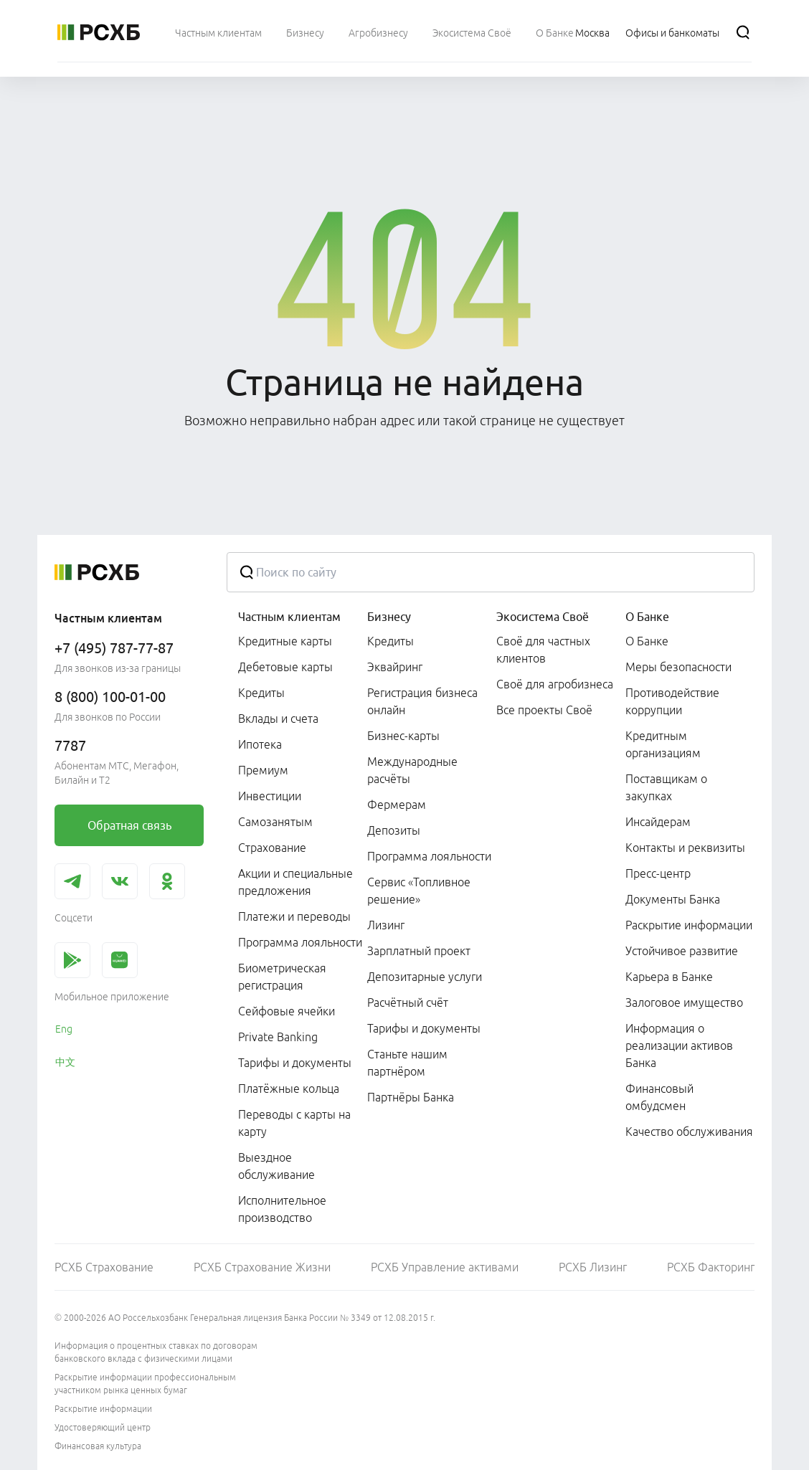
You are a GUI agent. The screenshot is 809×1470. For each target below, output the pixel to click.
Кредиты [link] (261, 692)
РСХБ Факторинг (710, 1267)
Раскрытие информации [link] (688, 925)
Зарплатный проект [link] (418, 950)
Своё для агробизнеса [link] (554, 684)
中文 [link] (65, 1062)
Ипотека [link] (260, 744)
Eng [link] (63, 1029)
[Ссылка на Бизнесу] (305, 32)
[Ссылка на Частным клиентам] (218, 32)
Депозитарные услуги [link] (424, 976)
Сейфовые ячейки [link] (286, 1011)
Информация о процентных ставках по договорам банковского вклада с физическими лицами (156, 1352)
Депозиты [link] (393, 830)
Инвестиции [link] (269, 795)
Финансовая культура (98, 1446)
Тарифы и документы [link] (294, 1062)
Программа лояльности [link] (300, 942)
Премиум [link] (263, 770)
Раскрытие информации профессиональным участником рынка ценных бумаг (145, 1383)
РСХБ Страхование (104, 1267)
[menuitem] (218, 32)
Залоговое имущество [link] (684, 1002)
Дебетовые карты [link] (285, 666)
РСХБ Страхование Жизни (262, 1267)
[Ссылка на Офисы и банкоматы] (672, 32)
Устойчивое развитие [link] (681, 950)
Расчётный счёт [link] (407, 1002)
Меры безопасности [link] (678, 666)
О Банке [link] (646, 641)
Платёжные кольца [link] (288, 1088)
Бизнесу (389, 616)
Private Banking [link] (278, 1036)
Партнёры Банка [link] (410, 1097)
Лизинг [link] (385, 925)
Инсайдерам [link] (658, 821)
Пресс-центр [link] (658, 873)
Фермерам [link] (396, 804)
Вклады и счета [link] (278, 718)
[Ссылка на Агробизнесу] (378, 32)
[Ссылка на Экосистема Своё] (472, 32)
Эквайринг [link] (394, 666)
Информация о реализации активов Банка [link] (679, 1045)
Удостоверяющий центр (103, 1427)
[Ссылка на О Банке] (555, 32)
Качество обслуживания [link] (689, 1131)
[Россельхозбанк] (98, 32)
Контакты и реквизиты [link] (685, 847)
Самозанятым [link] (275, 821)
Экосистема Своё (542, 616)
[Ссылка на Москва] (592, 32)
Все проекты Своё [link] (544, 709)
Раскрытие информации (103, 1408)
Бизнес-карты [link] (403, 735)
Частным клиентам (289, 616)
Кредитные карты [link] (285, 641)
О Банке (647, 616)
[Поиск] (743, 32)
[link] (129, 825)
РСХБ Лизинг (593, 1267)
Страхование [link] (272, 847)
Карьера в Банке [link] (669, 976)
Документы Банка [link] (672, 899)
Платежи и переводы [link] (294, 916)
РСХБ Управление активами (445, 1267)
